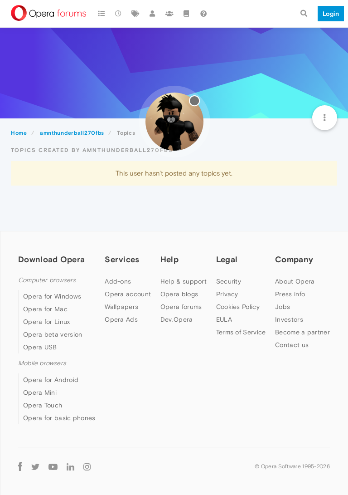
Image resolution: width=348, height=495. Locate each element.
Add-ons (118, 281)
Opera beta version (52, 334)
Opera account (128, 294)
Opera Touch (42, 405)
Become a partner (302, 332)
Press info (290, 294)
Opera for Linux (46, 321)
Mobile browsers (42, 363)
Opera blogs (179, 294)
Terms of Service (241, 332)
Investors (289, 319)
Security (228, 281)
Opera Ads (121, 319)
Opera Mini (40, 392)
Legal (227, 259)
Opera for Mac (45, 309)
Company (294, 259)
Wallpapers (121, 306)
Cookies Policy (238, 306)
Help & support (183, 281)
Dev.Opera (176, 319)
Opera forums (181, 306)
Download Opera (51, 259)
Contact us (292, 344)
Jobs (282, 306)
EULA (224, 319)
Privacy (227, 294)
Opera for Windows (52, 296)
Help (169, 259)
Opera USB (40, 347)
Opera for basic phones (59, 417)
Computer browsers (47, 280)
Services (122, 259)
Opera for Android (50, 379)
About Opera (294, 281)
